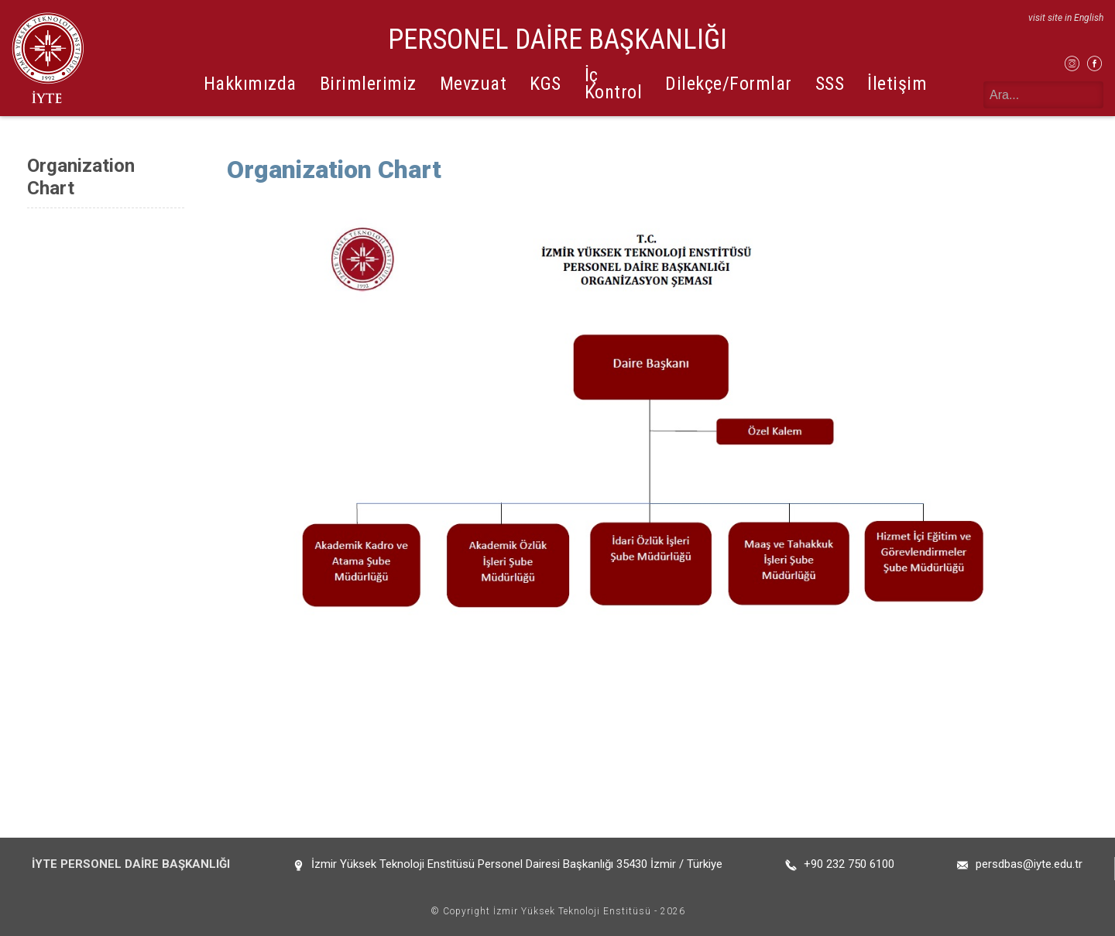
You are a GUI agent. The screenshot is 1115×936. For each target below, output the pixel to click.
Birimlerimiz (368, 83)
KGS (545, 83)
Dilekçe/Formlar (728, 83)
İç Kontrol (614, 83)
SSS (830, 83)
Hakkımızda (250, 83)
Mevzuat (473, 83)
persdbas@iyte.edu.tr (1029, 864)
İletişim (897, 83)
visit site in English (1065, 17)
